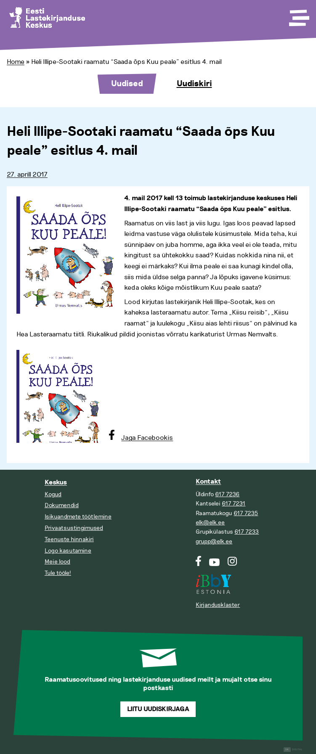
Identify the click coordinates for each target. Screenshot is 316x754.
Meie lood (57, 561)
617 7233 (246, 531)
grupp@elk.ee (214, 541)
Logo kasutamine (68, 550)
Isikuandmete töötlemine (78, 516)
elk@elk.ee (210, 522)
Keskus (56, 482)
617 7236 (227, 494)
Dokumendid (62, 505)
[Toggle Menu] (298, 15)
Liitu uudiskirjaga (158, 709)
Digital (293, 749)
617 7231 (233, 503)
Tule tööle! (58, 573)
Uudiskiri (194, 83)
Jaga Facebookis (147, 438)
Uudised (127, 83)
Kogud (53, 494)
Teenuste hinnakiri (69, 539)
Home (15, 62)
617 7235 (246, 513)
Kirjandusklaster (218, 604)
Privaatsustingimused (74, 528)
